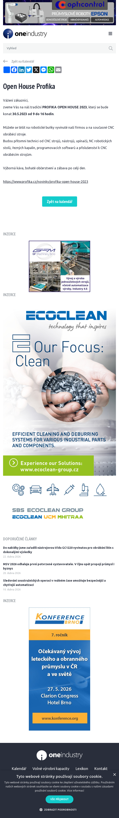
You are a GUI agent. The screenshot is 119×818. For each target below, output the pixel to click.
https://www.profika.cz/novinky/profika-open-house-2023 (45, 181)
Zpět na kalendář (59, 201)
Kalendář (19, 768)
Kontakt (101, 768)
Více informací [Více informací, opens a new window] (75, 790)
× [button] (114, 774)
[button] (60, 809)
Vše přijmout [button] (59, 799)
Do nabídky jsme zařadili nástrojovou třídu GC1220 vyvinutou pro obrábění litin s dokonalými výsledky (58, 550)
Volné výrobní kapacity (51, 768)
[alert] (59, 794)
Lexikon (81, 768)
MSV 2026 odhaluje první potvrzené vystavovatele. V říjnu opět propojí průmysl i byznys (58, 566)
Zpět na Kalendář (22, 61)
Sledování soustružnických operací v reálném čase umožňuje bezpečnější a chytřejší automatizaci (54, 583)
